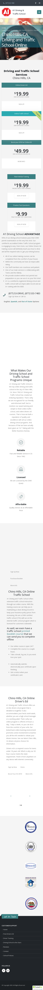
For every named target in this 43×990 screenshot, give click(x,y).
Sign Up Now (21, 196)
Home (5, 930)
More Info (21, 161)
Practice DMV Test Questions (21, 217)
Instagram (8, 970)
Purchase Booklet (16, 578)
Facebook (3, 970)
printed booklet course (18, 632)
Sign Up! (21, 104)
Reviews (6, 947)
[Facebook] (35, 3)
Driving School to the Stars (12, 943)
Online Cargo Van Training (21, 188)
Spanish (14, 301)
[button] (39, 12)
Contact (5, 951)
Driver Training (8, 938)
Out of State (27, 301)
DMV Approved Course (21, 96)
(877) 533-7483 (8, 3)
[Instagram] (39, 3)
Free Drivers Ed (8, 934)
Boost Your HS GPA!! (15, 774)
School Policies (8, 956)
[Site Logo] (6, 12)
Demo (23, 767)
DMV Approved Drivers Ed (21, 154)
